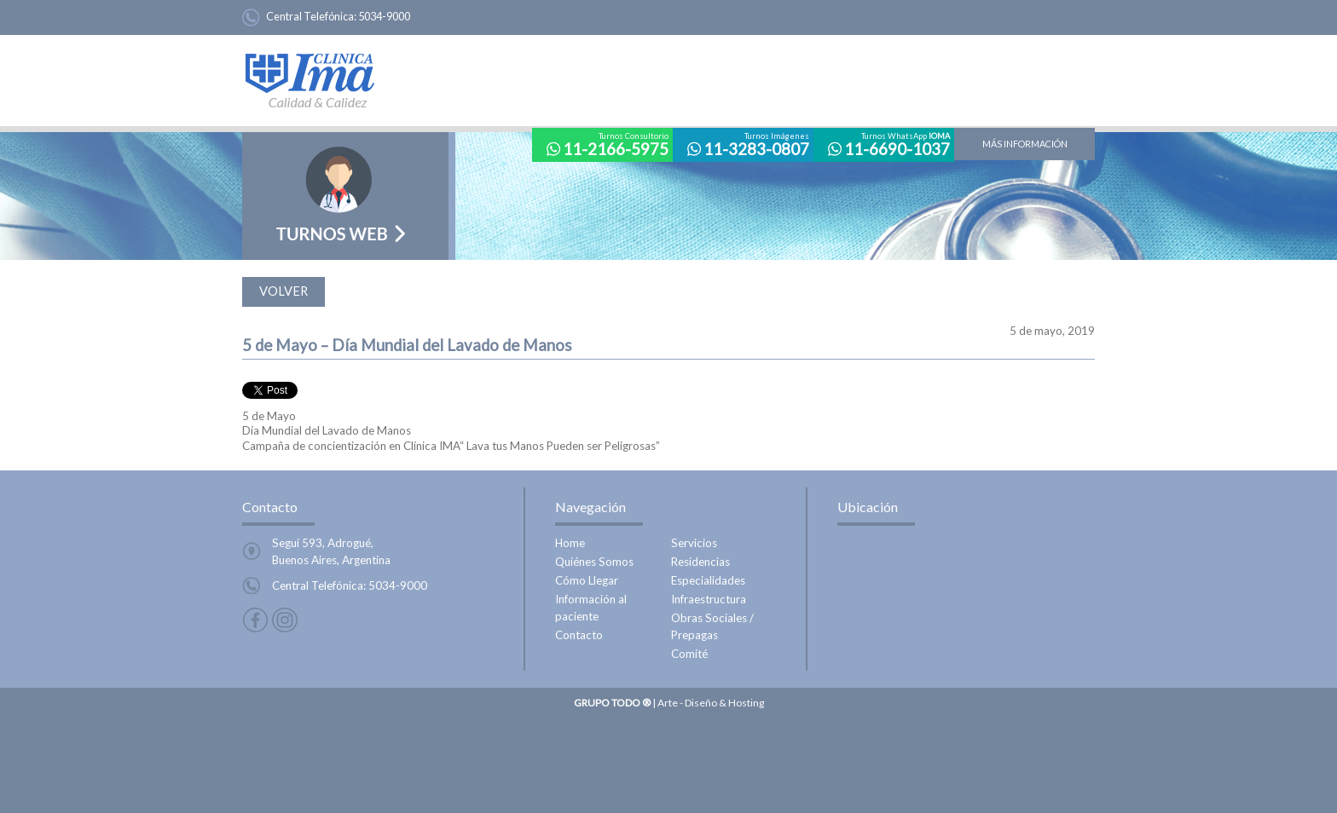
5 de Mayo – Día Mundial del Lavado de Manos (407, 345)
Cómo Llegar (586, 580)
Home (570, 543)
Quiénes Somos (594, 561)
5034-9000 (384, 16)
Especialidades (708, 580)
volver (283, 291)
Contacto (579, 635)
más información (1025, 143)
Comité (689, 653)
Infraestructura (708, 599)
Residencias (700, 561)
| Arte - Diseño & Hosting (669, 702)
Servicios (694, 543)
